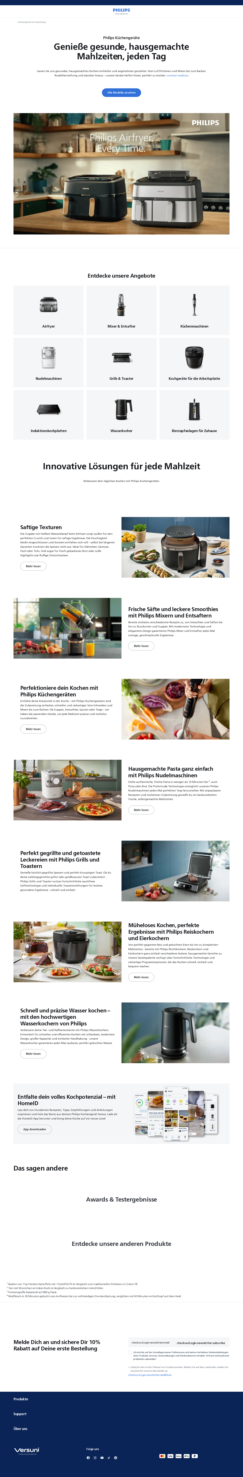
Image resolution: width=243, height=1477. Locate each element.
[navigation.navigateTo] (15, 22)
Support (122, 1414)
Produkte (122, 1399)
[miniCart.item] (236, 11)
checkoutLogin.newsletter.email (150, 1342)
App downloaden (34, 1129)
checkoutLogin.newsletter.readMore (149, 1374)
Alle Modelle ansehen (121, 92)
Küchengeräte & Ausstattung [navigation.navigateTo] (32, 22)
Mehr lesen (33, 566)
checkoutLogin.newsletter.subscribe (201, 1343)
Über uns (122, 1429)
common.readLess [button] (178, 75)
